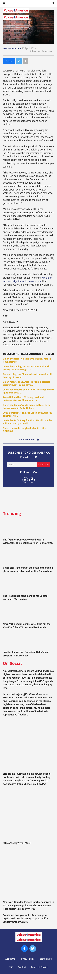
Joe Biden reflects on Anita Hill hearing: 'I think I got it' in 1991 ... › (28, 391)
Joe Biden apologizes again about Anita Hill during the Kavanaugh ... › (26, 368)
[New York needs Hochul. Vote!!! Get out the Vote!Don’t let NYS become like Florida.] (28, 612)
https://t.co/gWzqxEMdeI (17, 843)
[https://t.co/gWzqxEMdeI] (28, 814)
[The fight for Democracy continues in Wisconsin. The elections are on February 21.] (28, 528)
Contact (22, 967)
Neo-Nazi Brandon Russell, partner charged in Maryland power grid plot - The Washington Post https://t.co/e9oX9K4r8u (28, 905)
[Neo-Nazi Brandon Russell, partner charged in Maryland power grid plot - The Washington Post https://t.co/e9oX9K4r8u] (28, 873)
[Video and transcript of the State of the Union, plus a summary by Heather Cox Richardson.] (28, 556)
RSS (11, 967)
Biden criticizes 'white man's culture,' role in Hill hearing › (27, 360)
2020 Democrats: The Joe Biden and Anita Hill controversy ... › (27, 414)
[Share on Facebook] (9, 61)
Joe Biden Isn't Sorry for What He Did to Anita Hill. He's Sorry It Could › (27, 422)
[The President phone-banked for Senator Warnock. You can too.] (28, 584)
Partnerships (45, 958)
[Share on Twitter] (19, 61)
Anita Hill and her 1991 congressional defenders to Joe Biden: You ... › (23, 399)
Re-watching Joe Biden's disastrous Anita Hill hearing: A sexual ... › (27, 376)
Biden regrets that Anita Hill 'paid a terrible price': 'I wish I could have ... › (26, 383)
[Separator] (25, 61)
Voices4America (12, 48)
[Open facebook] (32, 480)
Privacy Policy (27, 958)
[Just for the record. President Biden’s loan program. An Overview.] (28, 640)
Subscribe (43, 464)
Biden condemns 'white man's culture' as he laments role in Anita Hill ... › (27, 406)
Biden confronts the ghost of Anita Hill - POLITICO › (24, 430)
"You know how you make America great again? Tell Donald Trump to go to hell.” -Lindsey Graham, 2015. (25, 918)
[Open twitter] (25, 480)
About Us (10, 958)
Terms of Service (39, 967)
